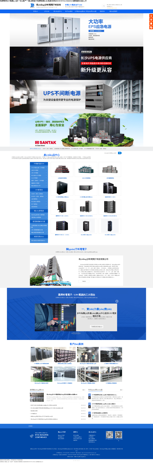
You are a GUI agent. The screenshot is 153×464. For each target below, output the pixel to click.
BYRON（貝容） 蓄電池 (101, 148)
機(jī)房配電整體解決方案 (39, 232)
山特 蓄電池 (39, 199)
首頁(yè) (35, 11)
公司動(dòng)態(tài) (80, 11)
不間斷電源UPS (92, 435)
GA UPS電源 (39, 178)
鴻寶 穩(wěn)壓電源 (39, 217)
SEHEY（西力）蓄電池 (48, 148)
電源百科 (102, 11)
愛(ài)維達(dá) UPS (39, 185)
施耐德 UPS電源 (39, 183)
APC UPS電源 (39, 172)
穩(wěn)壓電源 (92, 438)
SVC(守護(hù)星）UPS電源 (77, 148)
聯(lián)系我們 (113, 11)
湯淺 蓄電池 (39, 206)
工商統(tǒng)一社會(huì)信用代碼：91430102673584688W (65, 454)
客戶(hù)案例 (68, 11)
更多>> (84, 389)
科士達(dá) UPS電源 (39, 175)
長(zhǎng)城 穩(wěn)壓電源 (39, 214)
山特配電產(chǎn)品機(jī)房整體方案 (62, 148)
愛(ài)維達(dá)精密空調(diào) (39, 240)
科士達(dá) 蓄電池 (39, 201)
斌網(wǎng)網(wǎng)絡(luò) (80, 456)
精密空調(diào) (92, 442)
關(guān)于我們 (61, 435)
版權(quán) (32, 448)
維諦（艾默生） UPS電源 (39, 180)
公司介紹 (46, 11)
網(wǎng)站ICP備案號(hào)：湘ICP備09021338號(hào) (88, 454)
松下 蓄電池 (39, 204)
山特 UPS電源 (39, 170)
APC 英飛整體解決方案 (89, 148)
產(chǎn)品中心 (58, 11)
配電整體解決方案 (92, 440)
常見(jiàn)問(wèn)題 (91, 11)
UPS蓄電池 (91, 437)
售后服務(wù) (61, 437)
